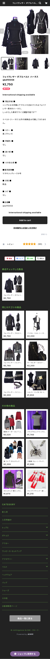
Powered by (25, 634)
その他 (4, 598)
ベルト (4, 567)
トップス (5, 528)
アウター (5, 543)
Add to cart (25, 220)
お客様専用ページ (9, 606)
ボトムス (5, 535)
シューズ (5, 590)
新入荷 (5, 512)
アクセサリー (7, 559)
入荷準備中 (7, 520)
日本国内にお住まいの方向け (25, 228)
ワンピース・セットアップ (12, 551)
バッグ (4, 582)
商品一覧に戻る (25, 618)
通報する (44, 234)
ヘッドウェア (7, 575)
